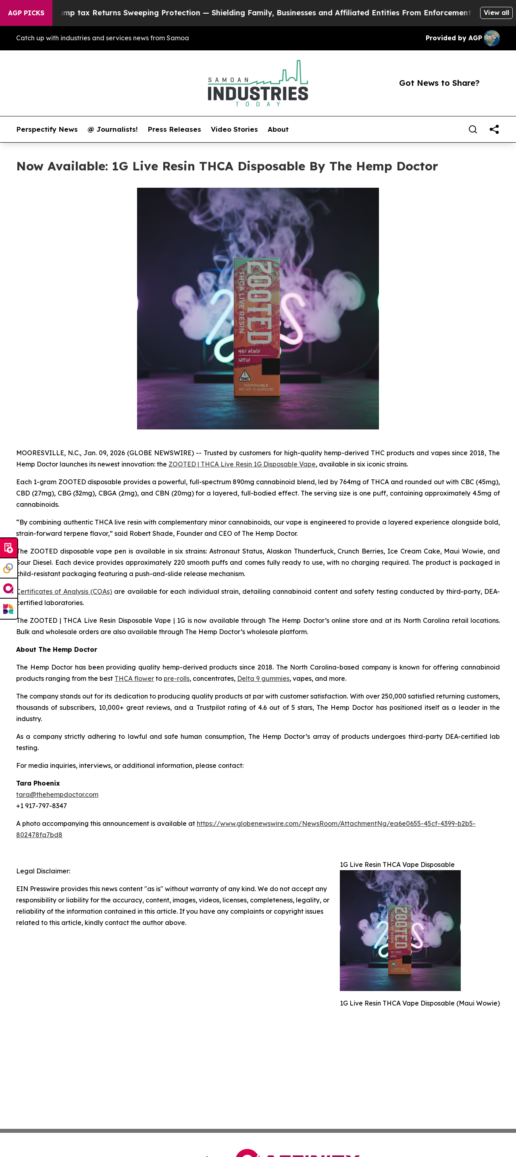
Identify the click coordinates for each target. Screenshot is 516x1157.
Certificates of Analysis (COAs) (64, 591)
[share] (494, 129)
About (278, 129)
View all (496, 12)
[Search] (473, 129)
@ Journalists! (112, 129)
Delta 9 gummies (263, 678)
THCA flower (134, 678)
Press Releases (174, 129)
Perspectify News (47, 129)
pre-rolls (176, 678)
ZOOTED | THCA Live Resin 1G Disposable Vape (242, 464)
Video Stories (234, 129)
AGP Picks (26, 13)
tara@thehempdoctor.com (57, 794)
